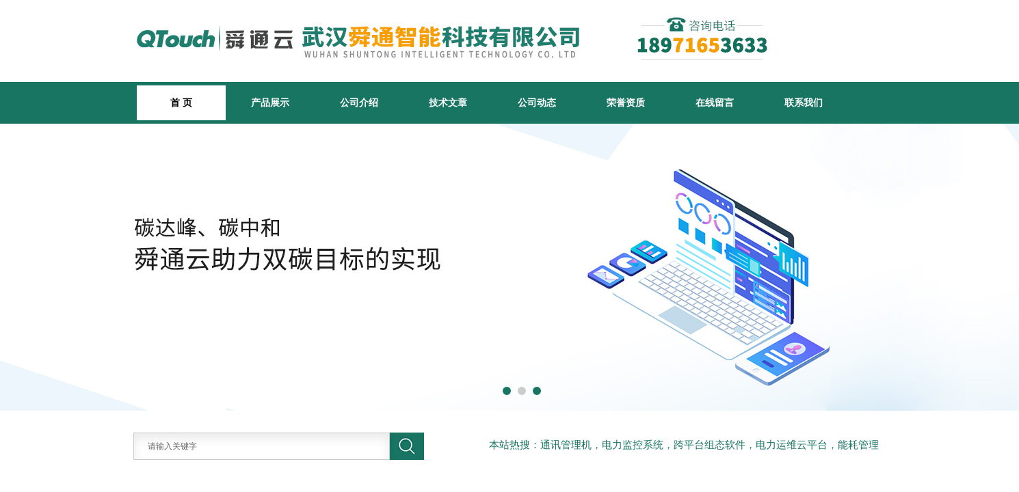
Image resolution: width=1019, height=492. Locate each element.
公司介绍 (359, 102)
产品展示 (270, 102)
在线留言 (715, 102)
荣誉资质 (626, 102)
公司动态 (537, 102)
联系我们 (803, 102)
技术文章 (448, 102)
